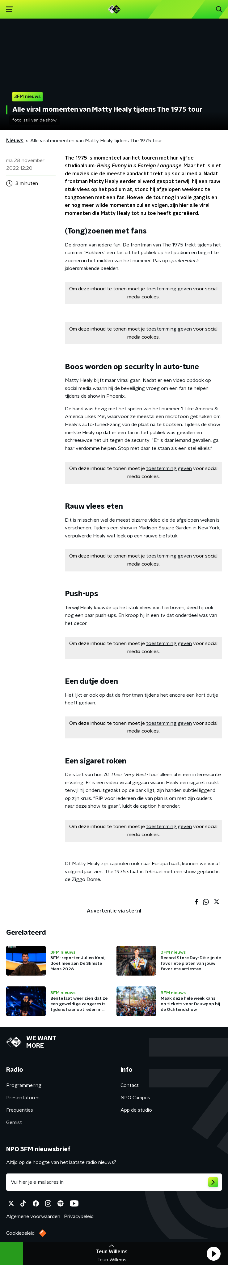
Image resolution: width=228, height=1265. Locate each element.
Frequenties (19, 1110)
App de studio (136, 1110)
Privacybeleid (79, 1216)
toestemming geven (169, 288)
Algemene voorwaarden (33, 1216)
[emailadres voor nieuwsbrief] (114, 1182)
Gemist (14, 1122)
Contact (129, 1085)
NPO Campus (135, 1097)
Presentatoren (23, 1097)
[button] (213, 1253)
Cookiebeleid (20, 1233)
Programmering (23, 1085)
